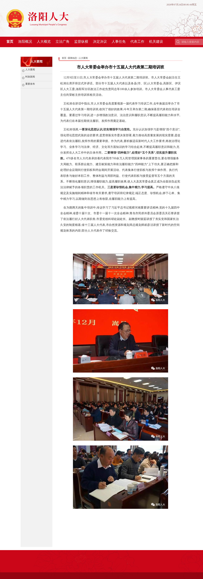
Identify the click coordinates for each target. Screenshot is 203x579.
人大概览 (44, 42)
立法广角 (62, 42)
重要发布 (30, 84)
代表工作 (137, 42)
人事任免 (119, 42)
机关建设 (156, 42)
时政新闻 (30, 76)
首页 (9, 42)
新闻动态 (72, 58)
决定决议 (100, 42)
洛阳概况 (25, 42)
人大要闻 (30, 69)
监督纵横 (81, 42)
